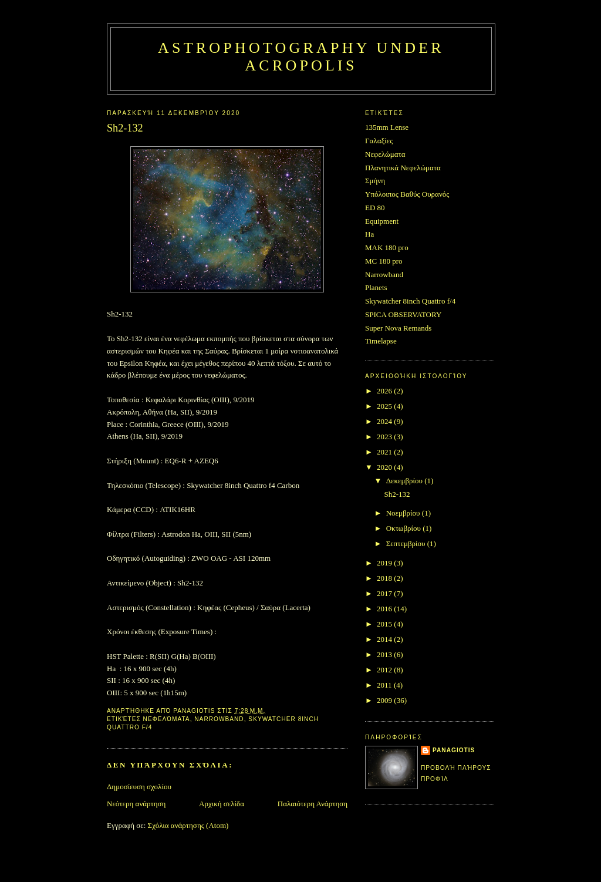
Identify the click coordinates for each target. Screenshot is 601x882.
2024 (385, 421)
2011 (385, 685)
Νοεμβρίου (404, 513)
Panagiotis (454, 750)
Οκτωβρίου (404, 528)
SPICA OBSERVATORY (403, 314)
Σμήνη (375, 180)
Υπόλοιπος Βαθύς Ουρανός (407, 194)
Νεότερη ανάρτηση (136, 803)
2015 (385, 624)
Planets (376, 287)
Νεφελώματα (166, 719)
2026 (385, 390)
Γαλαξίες (379, 140)
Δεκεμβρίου (405, 480)
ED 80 (375, 207)
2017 (385, 593)
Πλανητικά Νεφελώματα (403, 167)
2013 (385, 654)
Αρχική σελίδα (221, 803)
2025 (385, 406)
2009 (385, 700)
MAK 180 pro (386, 247)
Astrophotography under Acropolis (301, 56)
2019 (385, 562)
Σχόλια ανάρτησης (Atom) (188, 825)
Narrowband (219, 719)
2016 (385, 608)
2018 (385, 578)
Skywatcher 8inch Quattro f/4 (410, 301)
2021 (385, 451)
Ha (369, 234)
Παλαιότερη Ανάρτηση (312, 803)
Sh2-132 (397, 494)
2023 (385, 436)
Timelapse (381, 340)
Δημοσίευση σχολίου (139, 786)
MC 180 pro (384, 261)
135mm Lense (386, 127)
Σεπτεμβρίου (406, 543)
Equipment (382, 221)
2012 (385, 669)
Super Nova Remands (398, 328)
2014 (385, 639)
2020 (385, 467)
